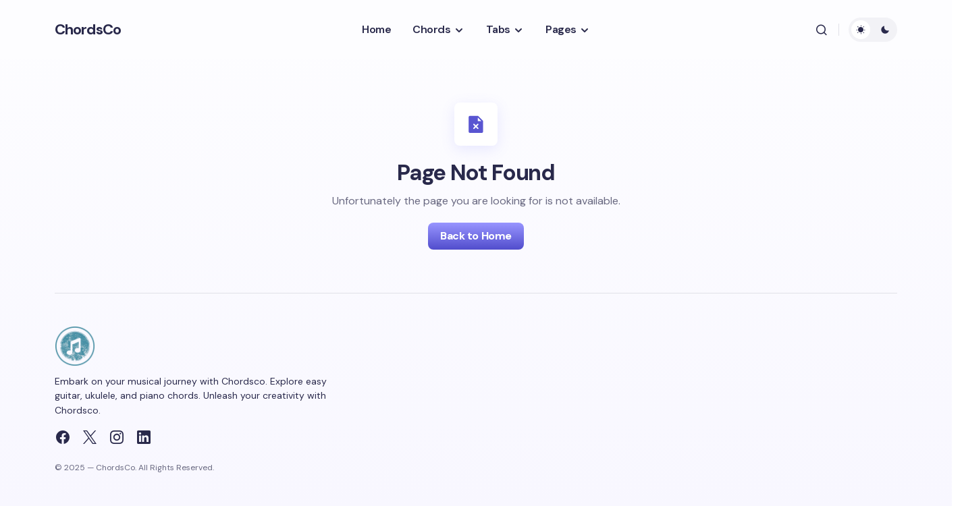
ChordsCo (88, 29)
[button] (821, 29)
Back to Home (475, 236)
